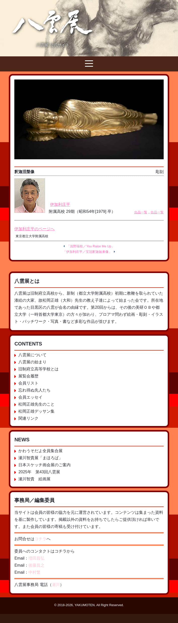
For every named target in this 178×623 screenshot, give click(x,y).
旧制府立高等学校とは (38, 369)
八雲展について (32, 355)
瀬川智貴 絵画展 (34, 479)
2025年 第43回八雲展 (39, 472)
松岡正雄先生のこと (36, 404)
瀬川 (56, 584)
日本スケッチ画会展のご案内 (44, 465)
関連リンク (28, 418)
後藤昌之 (36, 565)
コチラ (40, 539)
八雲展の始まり (32, 362)
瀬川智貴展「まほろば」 (40, 458)
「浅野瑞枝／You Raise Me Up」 (90, 246)
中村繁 (34, 572)
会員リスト (28, 383)
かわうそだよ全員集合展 (40, 451)
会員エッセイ (30, 397)
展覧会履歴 (28, 376)
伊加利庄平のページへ (34, 229)
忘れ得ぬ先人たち (34, 390)
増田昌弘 (36, 558)
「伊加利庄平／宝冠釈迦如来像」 (87, 252)
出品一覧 (140, 212)
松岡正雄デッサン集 (36, 411)
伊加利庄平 (60, 204)
